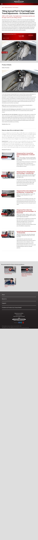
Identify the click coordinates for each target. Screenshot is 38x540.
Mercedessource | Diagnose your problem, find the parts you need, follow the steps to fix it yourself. (19, 1)
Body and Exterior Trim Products (11, 7)
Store (3, 7)
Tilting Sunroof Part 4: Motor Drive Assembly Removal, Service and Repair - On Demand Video (26, 211)
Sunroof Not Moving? (8, 273)
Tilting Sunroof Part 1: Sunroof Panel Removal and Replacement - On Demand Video (26, 155)
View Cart (36, 4)
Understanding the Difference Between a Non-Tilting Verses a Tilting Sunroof (26, 274)
